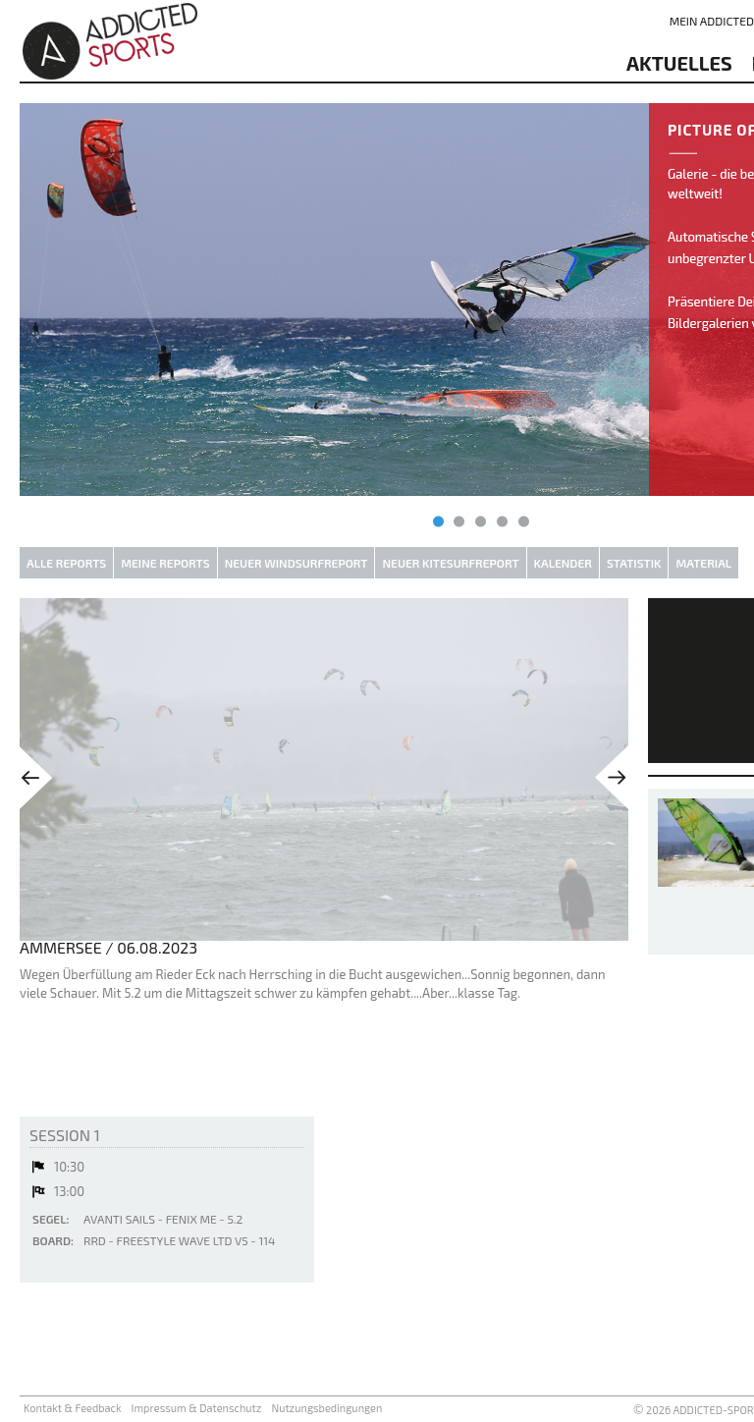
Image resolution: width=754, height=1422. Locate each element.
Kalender (563, 563)
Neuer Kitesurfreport (450, 563)
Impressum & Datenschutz (197, 1407)
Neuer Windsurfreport (296, 563)
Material (703, 563)
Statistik (634, 563)
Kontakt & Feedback (73, 1407)
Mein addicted (712, 20)
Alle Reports (66, 563)
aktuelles (679, 63)
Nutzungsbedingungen (326, 1407)
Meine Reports (165, 563)
